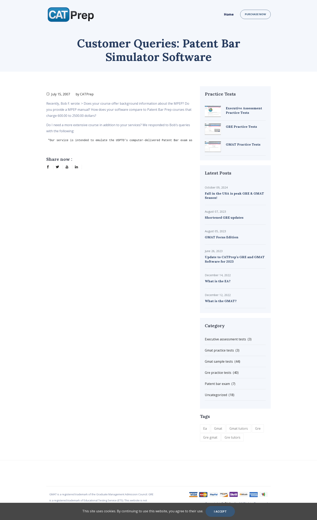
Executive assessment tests (228, 339)
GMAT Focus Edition (221, 237)
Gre (258, 428)
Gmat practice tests (222, 350)
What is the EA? (217, 281)
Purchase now (255, 14)
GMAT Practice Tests (243, 144)
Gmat (218, 428)
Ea (205, 428)
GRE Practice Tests (241, 127)
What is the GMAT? (221, 301)
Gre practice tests (222, 372)
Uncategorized (219, 395)
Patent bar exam (220, 383)
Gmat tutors (238, 428)
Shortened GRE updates (224, 217)
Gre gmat (210, 437)
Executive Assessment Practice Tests (244, 110)
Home (229, 14)
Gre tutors (232, 437)
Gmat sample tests (222, 361)
